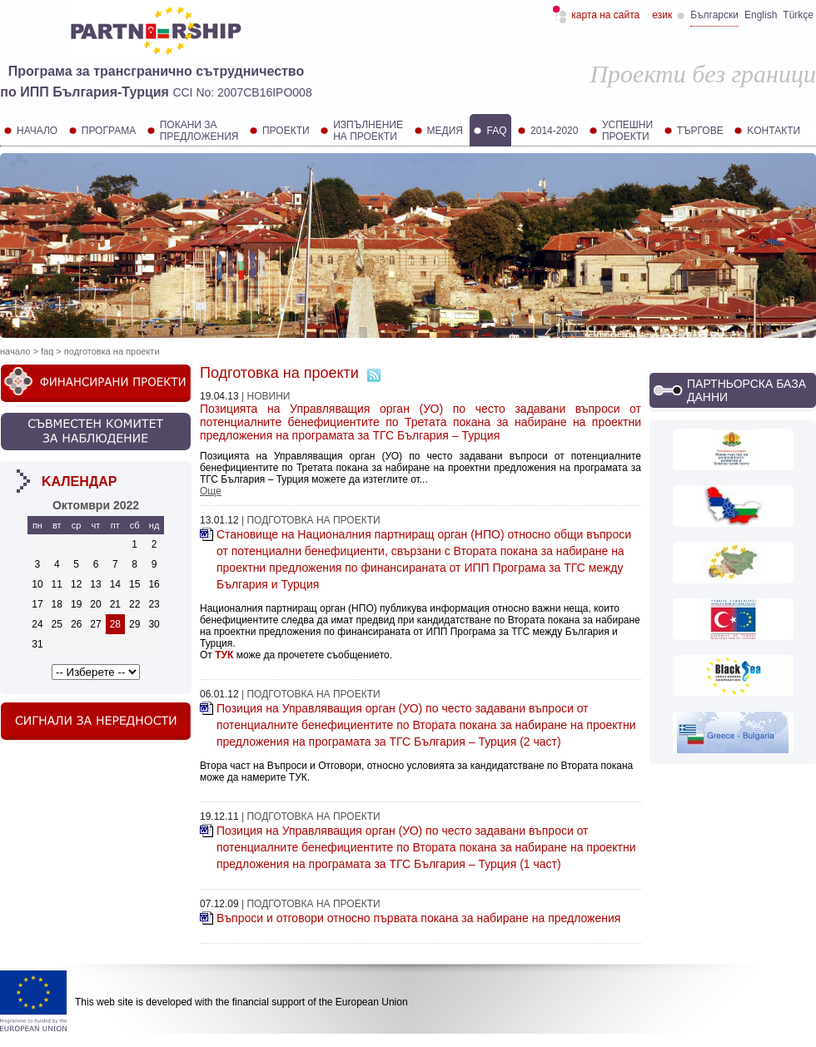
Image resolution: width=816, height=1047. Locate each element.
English (760, 15)
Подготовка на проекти (112, 351)
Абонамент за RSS (374, 375)
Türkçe (798, 15)
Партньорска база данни (746, 390)
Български (714, 15)
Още (210, 491)
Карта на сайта (605, 15)
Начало (15, 351)
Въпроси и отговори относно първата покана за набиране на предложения (418, 918)
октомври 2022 (95, 505)
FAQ (47, 351)
